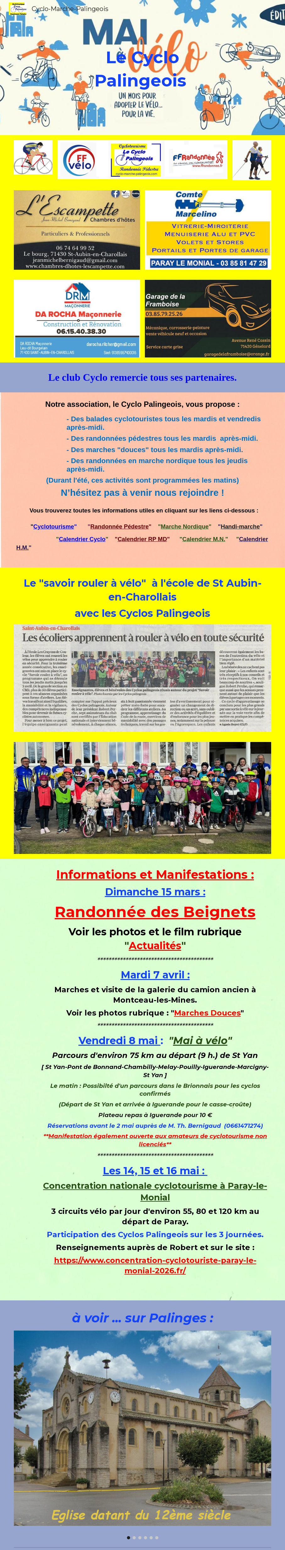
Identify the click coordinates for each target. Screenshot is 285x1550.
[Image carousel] (77, 230)
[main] (142, 67)
